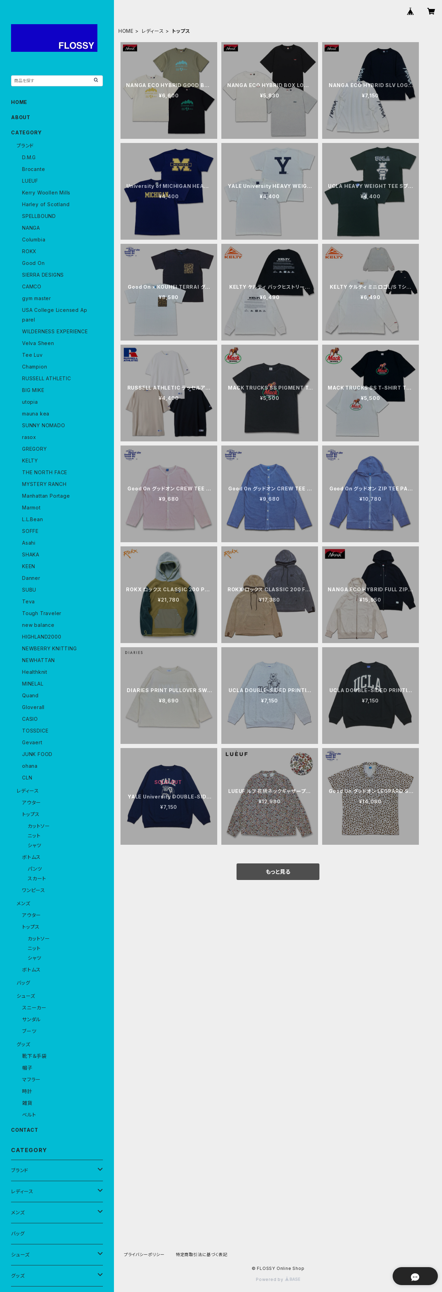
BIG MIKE (33, 390)
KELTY (30, 460)
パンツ (35, 869)
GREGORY (34, 449)
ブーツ (29, 1031)
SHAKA (30, 554)
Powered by (278, 1279)
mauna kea (35, 414)
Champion (34, 367)
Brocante (33, 169)
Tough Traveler (41, 613)
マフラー (31, 1079)
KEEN (28, 566)
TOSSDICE (35, 731)
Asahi (29, 543)
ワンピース (33, 890)
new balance (38, 625)
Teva (28, 601)
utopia (30, 402)
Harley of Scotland (45, 204)
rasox (29, 437)
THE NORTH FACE (44, 472)
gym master (36, 298)
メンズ (23, 903)
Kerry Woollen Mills (46, 192)
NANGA (31, 228)
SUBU (29, 590)
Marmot (31, 507)
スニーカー (34, 1008)
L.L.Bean (32, 519)
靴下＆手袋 (34, 1056)
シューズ (26, 996)
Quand (30, 695)
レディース (153, 31)
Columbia (33, 239)
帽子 (27, 1068)
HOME (126, 31)
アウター (31, 802)
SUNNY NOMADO (43, 425)
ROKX (29, 251)
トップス (31, 814)
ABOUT (20, 117)
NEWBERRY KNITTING (49, 648)
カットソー (39, 826)
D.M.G (29, 157)
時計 (27, 1091)
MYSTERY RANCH (44, 484)
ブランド (25, 146)
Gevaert (32, 742)
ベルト (29, 1115)
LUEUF (30, 181)
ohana (30, 766)
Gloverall (33, 707)
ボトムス (31, 857)
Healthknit (34, 672)
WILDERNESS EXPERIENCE (55, 331)
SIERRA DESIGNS (43, 275)
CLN (27, 778)
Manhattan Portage (46, 496)
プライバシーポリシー (144, 1254)
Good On (33, 263)
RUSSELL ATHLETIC (46, 378)
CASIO (30, 719)
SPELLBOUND (39, 216)
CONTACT (24, 1130)
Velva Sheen (38, 343)
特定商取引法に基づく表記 (202, 1254)
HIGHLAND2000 (41, 637)
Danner (31, 578)
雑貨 (27, 1103)
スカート (37, 878)
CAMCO (31, 286)
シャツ (34, 845)
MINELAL (33, 684)
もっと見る (278, 871)
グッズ (23, 1044)
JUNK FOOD (37, 754)
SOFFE (30, 531)
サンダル (31, 1019)
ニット (34, 836)
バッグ (23, 983)
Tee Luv (32, 355)
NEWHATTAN (38, 660)
